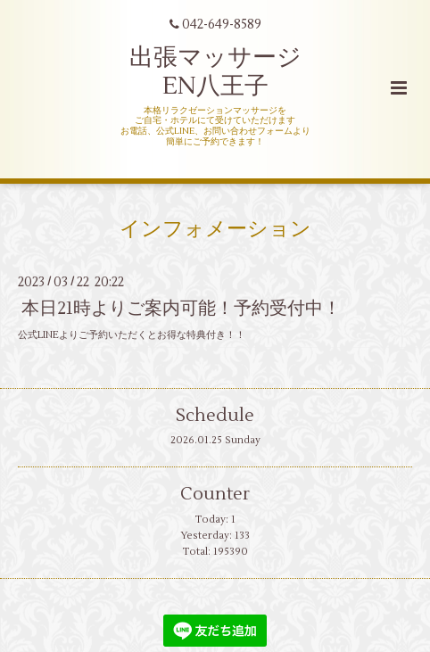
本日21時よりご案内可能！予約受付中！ (181, 308)
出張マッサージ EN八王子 (215, 72)
